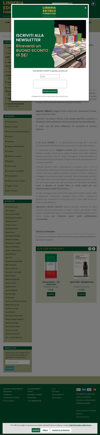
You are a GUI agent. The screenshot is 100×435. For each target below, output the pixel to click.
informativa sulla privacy (59, 96)
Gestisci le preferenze (61, 430)
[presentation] (50, 84)
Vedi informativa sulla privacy (80, 425)
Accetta (36, 430)
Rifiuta (45, 430)
